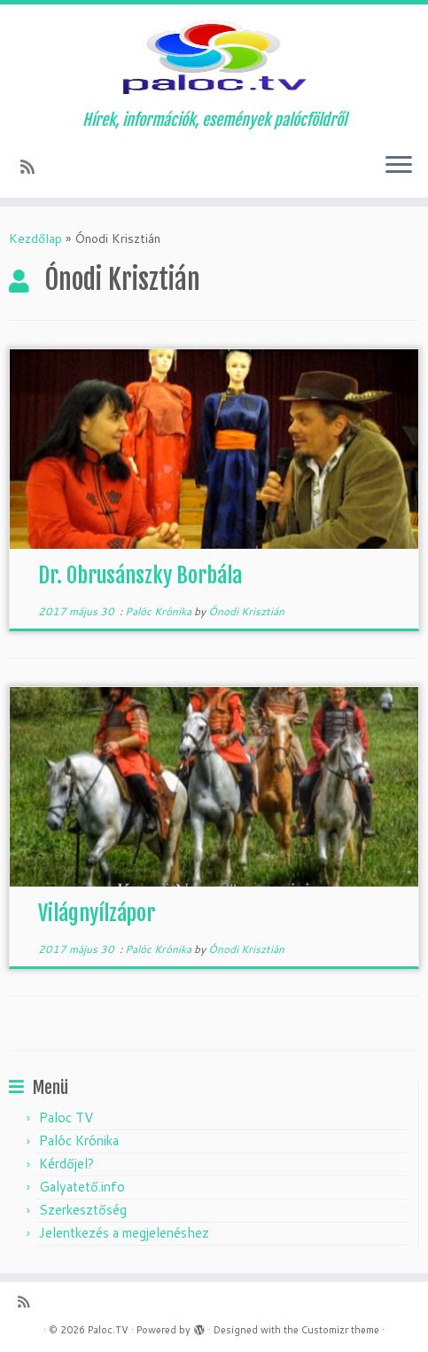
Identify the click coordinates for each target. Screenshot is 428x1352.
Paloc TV (66, 1117)
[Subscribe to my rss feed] (33, 166)
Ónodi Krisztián (246, 611)
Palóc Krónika (159, 611)
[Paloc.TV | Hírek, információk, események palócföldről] (214, 57)
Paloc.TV (108, 1330)
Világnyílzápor (96, 913)
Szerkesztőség (83, 1209)
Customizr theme (340, 1330)
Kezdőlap (35, 238)
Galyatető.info (82, 1186)
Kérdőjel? (66, 1163)
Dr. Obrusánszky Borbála (140, 575)
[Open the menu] (398, 165)
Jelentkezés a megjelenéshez (124, 1232)
